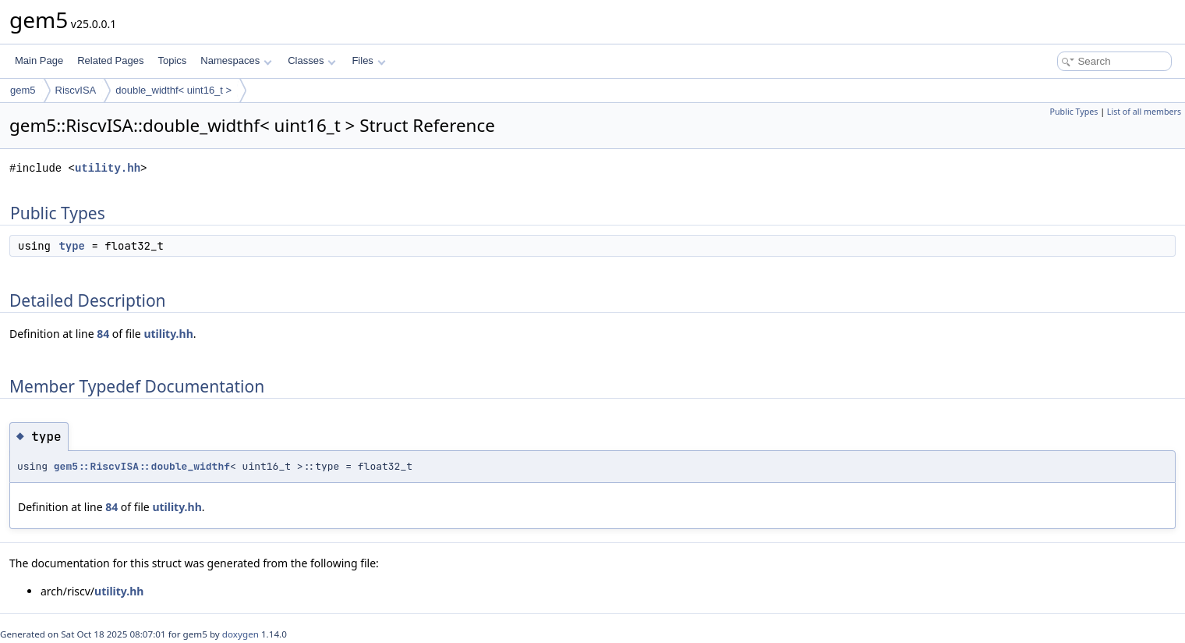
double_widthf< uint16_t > (173, 90)
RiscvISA (76, 90)
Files (368, 60)
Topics (171, 60)
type (71, 246)
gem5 (23, 90)
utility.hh (107, 168)
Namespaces (235, 60)
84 (103, 333)
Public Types (1074, 111)
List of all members (1144, 111)
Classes (312, 60)
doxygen (240, 634)
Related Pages (110, 60)
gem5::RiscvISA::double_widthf (142, 466)
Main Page (39, 60)
